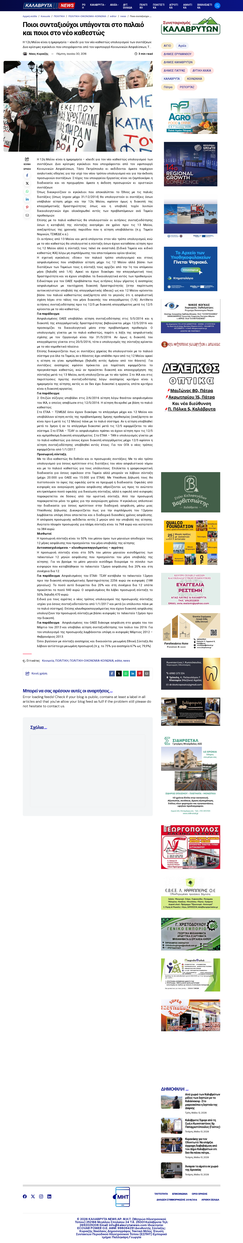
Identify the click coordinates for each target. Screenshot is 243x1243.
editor (113, 16)
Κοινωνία (45, 16)
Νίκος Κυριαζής (39, 54)
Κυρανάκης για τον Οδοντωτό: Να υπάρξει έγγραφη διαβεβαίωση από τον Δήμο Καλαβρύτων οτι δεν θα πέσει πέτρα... (201, 1145)
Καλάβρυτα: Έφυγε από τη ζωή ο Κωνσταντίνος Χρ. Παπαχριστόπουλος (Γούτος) (202, 1123)
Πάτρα (168, 87)
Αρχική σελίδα (30, 16)
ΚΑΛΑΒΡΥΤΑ (172, 78)
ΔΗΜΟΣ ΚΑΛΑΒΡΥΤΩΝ (178, 62)
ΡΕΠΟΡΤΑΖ (187, 87)
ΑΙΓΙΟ (167, 45)
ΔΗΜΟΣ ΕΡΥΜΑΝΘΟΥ (177, 54)
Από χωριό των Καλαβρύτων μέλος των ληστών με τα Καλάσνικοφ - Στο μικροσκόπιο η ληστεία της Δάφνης (202, 1101)
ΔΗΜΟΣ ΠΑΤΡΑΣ (174, 70)
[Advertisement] (190, 442)
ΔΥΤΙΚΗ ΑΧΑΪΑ (202, 70)
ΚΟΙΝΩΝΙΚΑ (194, 78)
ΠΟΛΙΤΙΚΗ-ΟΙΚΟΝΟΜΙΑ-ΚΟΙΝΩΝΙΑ (87, 16)
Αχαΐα (182, 45)
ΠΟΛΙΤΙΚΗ (59, 16)
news (123, 16)
